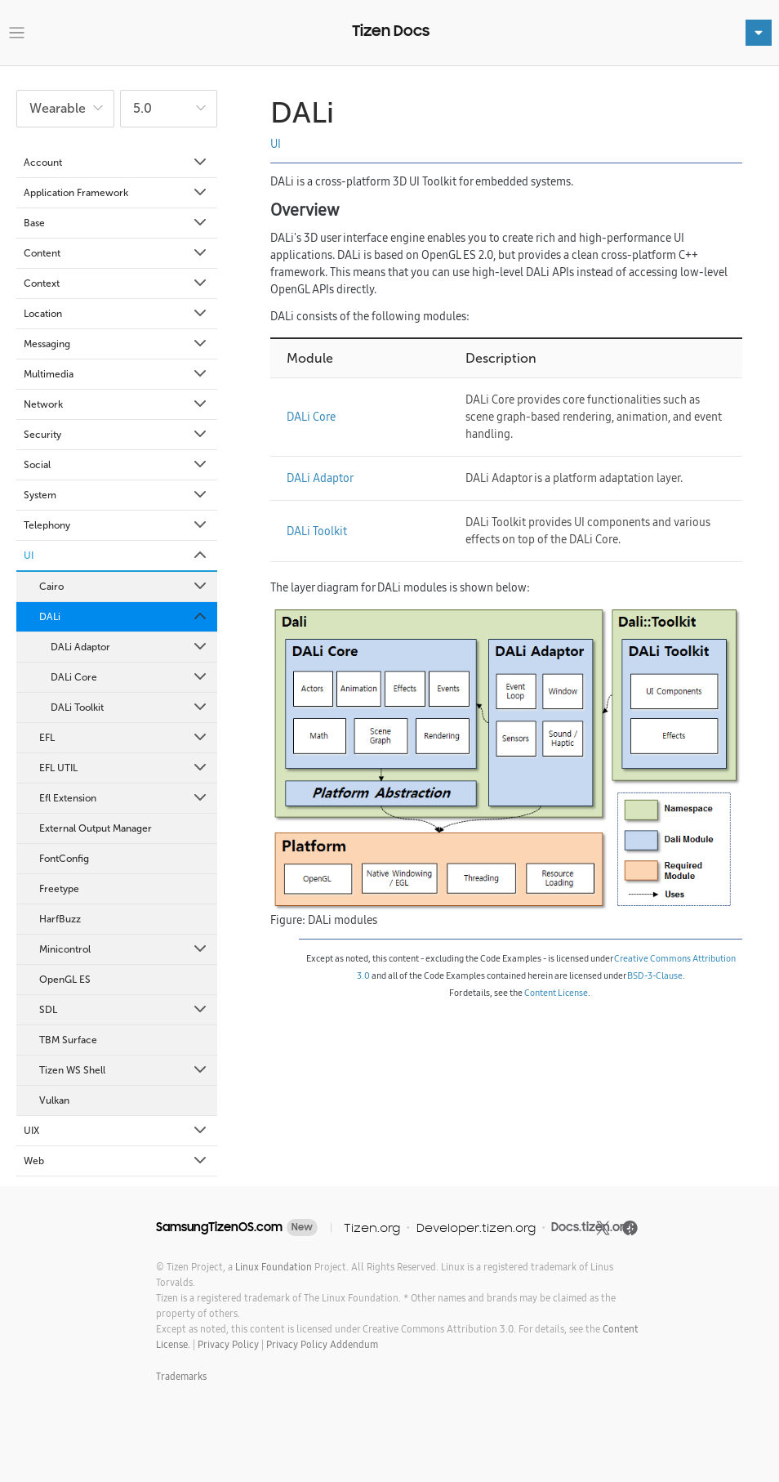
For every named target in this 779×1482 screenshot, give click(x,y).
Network (116, 404)
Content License (556, 992)
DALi (124, 617)
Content (116, 253)
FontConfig (64, 858)
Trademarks (181, 1376)
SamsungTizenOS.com (219, 1227)
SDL (124, 1010)
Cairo (124, 586)
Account (116, 162)
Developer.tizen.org (476, 1227)
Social (116, 465)
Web (116, 1161)
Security (116, 434)
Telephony (116, 525)
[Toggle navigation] (16, 33)
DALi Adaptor (130, 647)
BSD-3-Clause (655, 975)
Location (116, 314)
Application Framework (116, 193)
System (116, 495)
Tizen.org (372, 1227)
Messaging (116, 344)
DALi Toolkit (130, 707)
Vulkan (54, 1100)
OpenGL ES (65, 979)
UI (116, 555)
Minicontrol (124, 949)
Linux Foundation (273, 1267)
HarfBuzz (60, 919)
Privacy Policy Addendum (322, 1344)
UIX (116, 1131)
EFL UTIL (124, 768)
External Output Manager (95, 828)
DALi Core (130, 677)
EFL (124, 738)
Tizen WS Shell (124, 1070)
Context (116, 283)
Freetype (59, 889)
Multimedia (116, 374)
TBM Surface (68, 1040)
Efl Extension (124, 798)
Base (116, 223)
